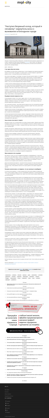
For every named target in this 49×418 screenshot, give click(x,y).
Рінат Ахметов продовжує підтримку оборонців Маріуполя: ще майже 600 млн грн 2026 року (23, 300)
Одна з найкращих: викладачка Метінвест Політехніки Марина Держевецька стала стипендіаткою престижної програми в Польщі (25, 355)
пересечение (13, 278)
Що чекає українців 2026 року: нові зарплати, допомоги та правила (18, 297)
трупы (19, 278)
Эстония (40, 275)
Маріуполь (7, 6)
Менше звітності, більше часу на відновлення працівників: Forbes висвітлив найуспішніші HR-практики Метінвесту (24, 284)
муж (33, 278)
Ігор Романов (7, 34)
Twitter (7, 403)
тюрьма (37, 276)
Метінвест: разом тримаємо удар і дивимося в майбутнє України (18, 337)
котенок (38, 278)
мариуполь (8, 275)
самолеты (24, 278)
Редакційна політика (9, 396)
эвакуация (25, 276)
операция (32, 276)
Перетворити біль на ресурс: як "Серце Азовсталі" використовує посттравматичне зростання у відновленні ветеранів (24, 366)
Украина (14, 275)
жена (29, 278)
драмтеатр (8, 276)
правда (7, 278)
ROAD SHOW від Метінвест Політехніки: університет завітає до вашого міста (20, 339)
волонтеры (34, 275)
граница (13, 276)
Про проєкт (7, 389)
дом (29, 275)
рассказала (27, 62)
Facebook (30, 269)
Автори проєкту (8, 393)
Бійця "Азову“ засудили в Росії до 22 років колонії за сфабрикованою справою (20, 351)
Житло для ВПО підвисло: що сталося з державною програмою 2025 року (19, 294)
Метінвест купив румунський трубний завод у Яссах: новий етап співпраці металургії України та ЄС (25, 345)
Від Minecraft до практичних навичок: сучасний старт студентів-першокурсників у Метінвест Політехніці (24, 348)
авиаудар (8, 279)
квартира (19, 276)
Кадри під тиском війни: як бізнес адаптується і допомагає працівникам (20, 369)
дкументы (14, 279)
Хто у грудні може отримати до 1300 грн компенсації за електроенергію (19, 372)
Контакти (7, 391)
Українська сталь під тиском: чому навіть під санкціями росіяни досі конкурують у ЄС (22, 358)
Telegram (21, 269)
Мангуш (24, 275)
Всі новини (24, 380)
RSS (6, 410)
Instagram (7, 405)
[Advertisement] (24, 16)
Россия (19, 275)
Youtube (7, 408)
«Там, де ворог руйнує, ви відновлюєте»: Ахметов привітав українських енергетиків (22, 342)
